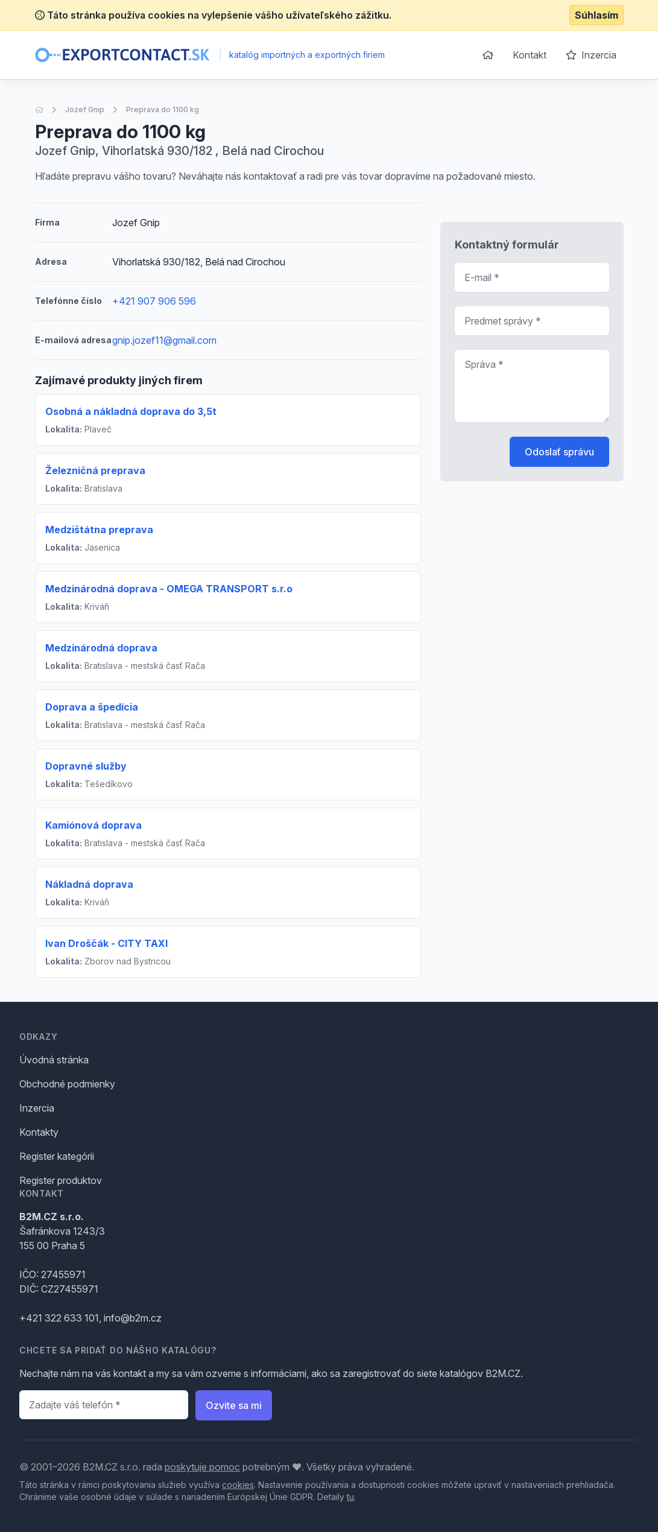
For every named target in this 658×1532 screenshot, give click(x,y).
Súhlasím (596, 15)
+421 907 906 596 (154, 301)
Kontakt (529, 55)
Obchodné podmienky (67, 1084)
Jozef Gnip (84, 109)
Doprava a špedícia (91, 707)
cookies (238, 1485)
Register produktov (60, 1180)
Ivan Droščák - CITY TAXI (106, 943)
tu (350, 1497)
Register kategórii (56, 1156)
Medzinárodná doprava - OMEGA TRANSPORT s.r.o (169, 589)
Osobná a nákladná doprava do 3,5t (131, 411)
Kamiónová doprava (93, 825)
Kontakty (39, 1132)
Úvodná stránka (54, 1060)
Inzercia (591, 55)
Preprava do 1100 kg (162, 109)
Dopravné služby (86, 766)
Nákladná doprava (89, 884)
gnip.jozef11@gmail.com (164, 340)
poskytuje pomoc (202, 1467)
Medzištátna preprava (99, 530)
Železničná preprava (95, 470)
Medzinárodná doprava (101, 648)
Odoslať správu (559, 452)
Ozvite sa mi (234, 1405)
